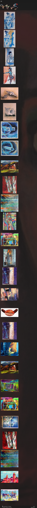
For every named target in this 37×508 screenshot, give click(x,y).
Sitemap (9, 506)
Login (34, 506)
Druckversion (5, 506)
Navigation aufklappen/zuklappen (18, 1)
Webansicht (33, 507)
